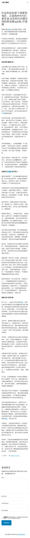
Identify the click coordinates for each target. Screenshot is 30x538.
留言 (3, 477)
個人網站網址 (5, 510)
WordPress (21, 534)
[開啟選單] (27, 2)
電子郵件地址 (5, 503)
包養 (8, 29)
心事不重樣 (5, 2)
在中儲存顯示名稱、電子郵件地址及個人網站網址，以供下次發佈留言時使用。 (15, 518)
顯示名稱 (4, 496)
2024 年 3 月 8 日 (15, 455)
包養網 (9, 171)
